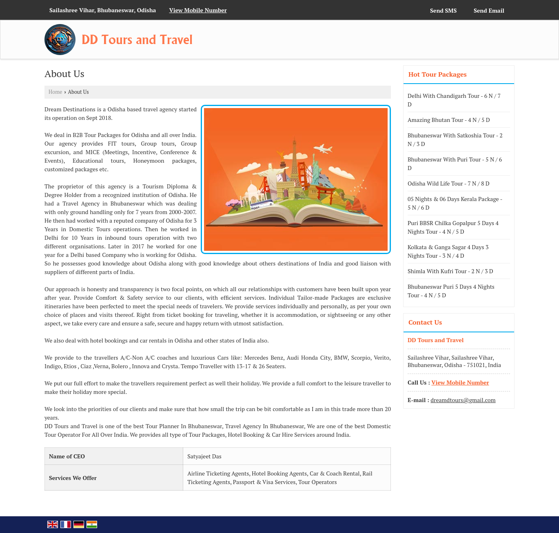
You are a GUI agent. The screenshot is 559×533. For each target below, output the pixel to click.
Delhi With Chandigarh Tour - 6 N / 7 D (454, 100)
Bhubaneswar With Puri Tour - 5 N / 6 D (455, 163)
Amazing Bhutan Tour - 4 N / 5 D (449, 120)
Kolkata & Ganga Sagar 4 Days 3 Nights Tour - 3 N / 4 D (448, 251)
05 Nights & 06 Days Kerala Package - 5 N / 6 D (455, 203)
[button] (197, 10)
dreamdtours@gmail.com (462, 400)
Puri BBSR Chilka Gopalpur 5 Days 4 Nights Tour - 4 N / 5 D (453, 227)
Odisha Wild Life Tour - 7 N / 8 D (449, 183)
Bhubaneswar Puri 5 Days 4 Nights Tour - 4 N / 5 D (451, 291)
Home (55, 91)
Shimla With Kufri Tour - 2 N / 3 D (450, 271)
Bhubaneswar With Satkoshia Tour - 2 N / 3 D (455, 139)
